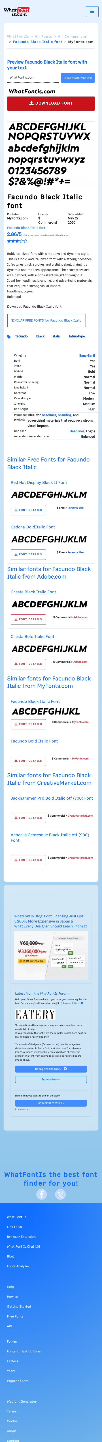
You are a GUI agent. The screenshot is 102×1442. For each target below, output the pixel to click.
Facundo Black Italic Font (35, 702)
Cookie (12, 1421)
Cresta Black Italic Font (33, 592)
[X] (60, 1194)
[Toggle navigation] (92, 11)
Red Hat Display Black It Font (39, 483)
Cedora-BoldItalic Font (33, 527)
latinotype (77, 336)
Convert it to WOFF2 (51, 1103)
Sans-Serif (87, 356)
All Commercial (73, 37)
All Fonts (43, 37)
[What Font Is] (16, 11)
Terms (12, 1411)
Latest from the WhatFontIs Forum (41, 994)
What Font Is (16, 1217)
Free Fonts (15, 1316)
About (11, 1431)
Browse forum (51, 1079)
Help (10, 1287)
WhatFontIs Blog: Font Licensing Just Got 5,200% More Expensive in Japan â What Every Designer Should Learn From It (50, 921)
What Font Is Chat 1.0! (23, 1247)
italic (57, 336)
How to (12, 1297)
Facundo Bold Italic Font (34, 741)
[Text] (33, 78)
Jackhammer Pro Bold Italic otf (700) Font (52, 798)
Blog (10, 1256)
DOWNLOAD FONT (51, 103)
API (9, 1326)
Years (11, 1371)
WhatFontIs (18, 37)
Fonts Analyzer (18, 1266)
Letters (12, 1361)
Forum (12, 1341)
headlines (49, 415)
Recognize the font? (51, 1069)
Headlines (77, 431)
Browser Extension (21, 1237)
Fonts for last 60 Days (24, 1351)
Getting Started (19, 1307)
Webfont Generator (22, 1401)
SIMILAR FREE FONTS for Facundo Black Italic (46, 320)
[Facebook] (41, 1194)
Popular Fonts (17, 1381)
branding (64, 415)
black (40, 336)
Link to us (14, 1227)
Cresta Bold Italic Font (32, 637)
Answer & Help (73, 1003)
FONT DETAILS (28, 510)
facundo (21, 336)
